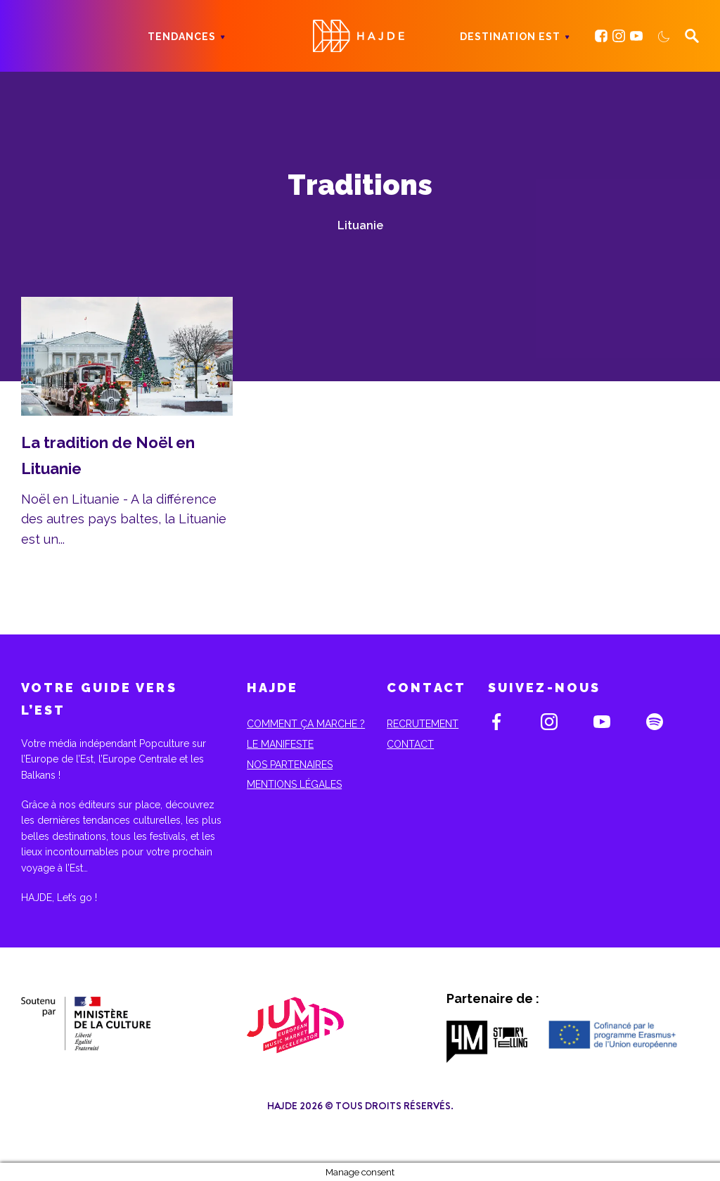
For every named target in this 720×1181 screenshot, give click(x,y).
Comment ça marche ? (306, 723)
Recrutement (422, 723)
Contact (410, 744)
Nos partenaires (290, 764)
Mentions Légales (294, 784)
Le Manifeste (280, 744)
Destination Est (510, 36)
